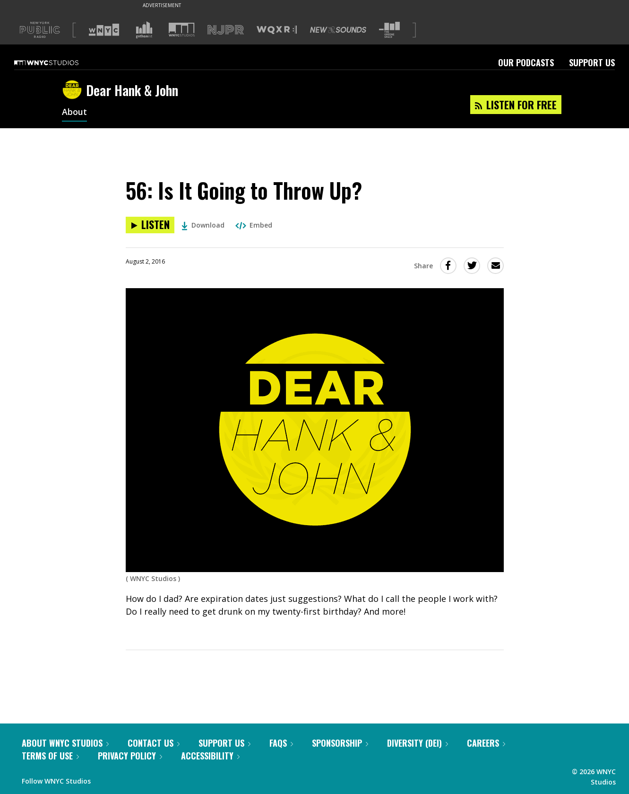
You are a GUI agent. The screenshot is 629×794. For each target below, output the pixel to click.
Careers (486, 743)
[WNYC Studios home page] (58, 62)
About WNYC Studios (65, 743)
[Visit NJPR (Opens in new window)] (225, 30)
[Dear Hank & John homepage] (74, 90)
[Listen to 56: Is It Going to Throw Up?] (150, 225)
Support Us (592, 62)
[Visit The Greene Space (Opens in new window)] (389, 30)
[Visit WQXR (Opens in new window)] (277, 30)
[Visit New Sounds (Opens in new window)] (338, 29)
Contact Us (154, 743)
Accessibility (210, 756)
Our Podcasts (526, 62)
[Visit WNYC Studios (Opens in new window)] (182, 29)
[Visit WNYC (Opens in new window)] (104, 30)
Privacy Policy (130, 756)
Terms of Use (50, 756)
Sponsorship (340, 743)
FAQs (281, 743)
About (74, 112)
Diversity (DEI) (417, 743)
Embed (253, 225)
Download (202, 225)
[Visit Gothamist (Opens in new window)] (144, 29)
